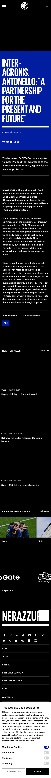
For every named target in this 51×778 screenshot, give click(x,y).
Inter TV (6, 665)
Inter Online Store (11, 673)
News (4, 649)
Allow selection (14, 771)
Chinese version (31, 315)
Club (6, 323)
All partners (8, 590)
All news (44, 350)
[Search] (46, 5)
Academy (6, 697)
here (13, 732)
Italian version (9, 315)
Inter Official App (11, 681)
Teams (5, 657)
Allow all (37, 771)
